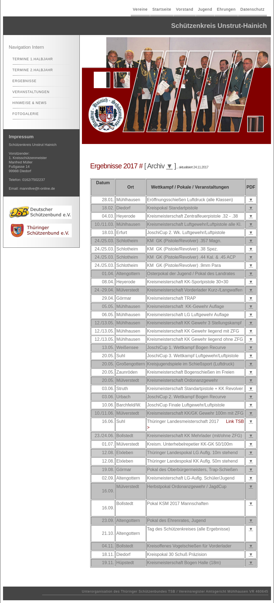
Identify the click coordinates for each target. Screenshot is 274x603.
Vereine (140, 9)
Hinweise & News (27, 103)
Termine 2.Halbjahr (30, 70)
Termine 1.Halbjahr (30, 59)
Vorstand (184, 9)
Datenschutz (252, 9)
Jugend (205, 9)
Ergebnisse (22, 81)
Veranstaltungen (29, 92)
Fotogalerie (23, 114)
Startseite (161, 9)
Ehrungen (226, 9)
